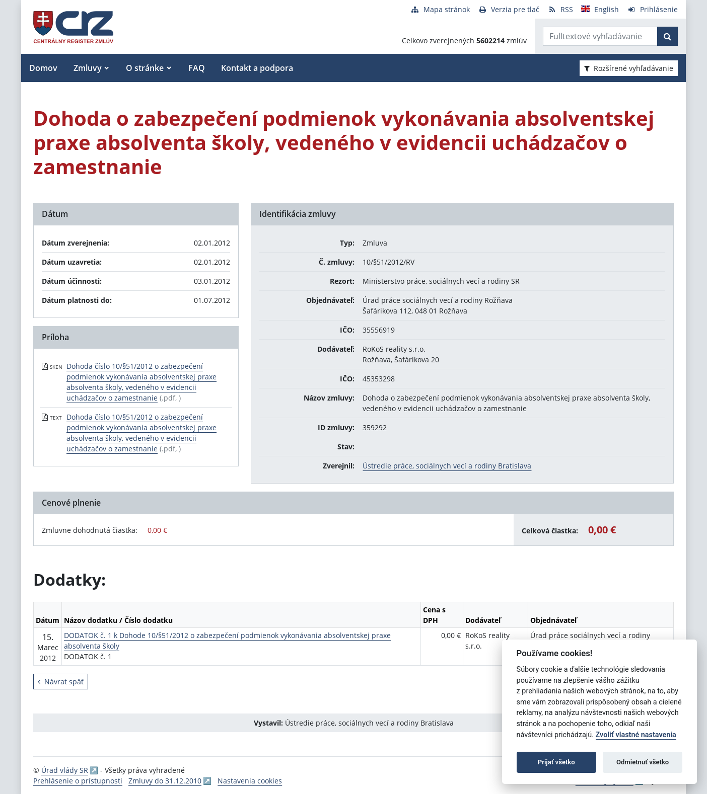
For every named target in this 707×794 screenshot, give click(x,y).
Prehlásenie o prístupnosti (77, 780)
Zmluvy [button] (88, 67)
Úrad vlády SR (64, 770)
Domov (43, 67)
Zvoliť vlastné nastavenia (636, 735)
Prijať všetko (556, 762)
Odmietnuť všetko (642, 762)
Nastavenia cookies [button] (250, 780)
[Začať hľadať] (667, 36)
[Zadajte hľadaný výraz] (600, 36)
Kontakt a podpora (257, 67)
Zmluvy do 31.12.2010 (164, 780)
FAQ (196, 67)
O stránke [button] (145, 67)
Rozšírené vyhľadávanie (628, 68)
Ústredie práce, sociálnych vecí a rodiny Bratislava (447, 465)
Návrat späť (61, 681)
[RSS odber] (560, 9)
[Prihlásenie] (652, 9)
